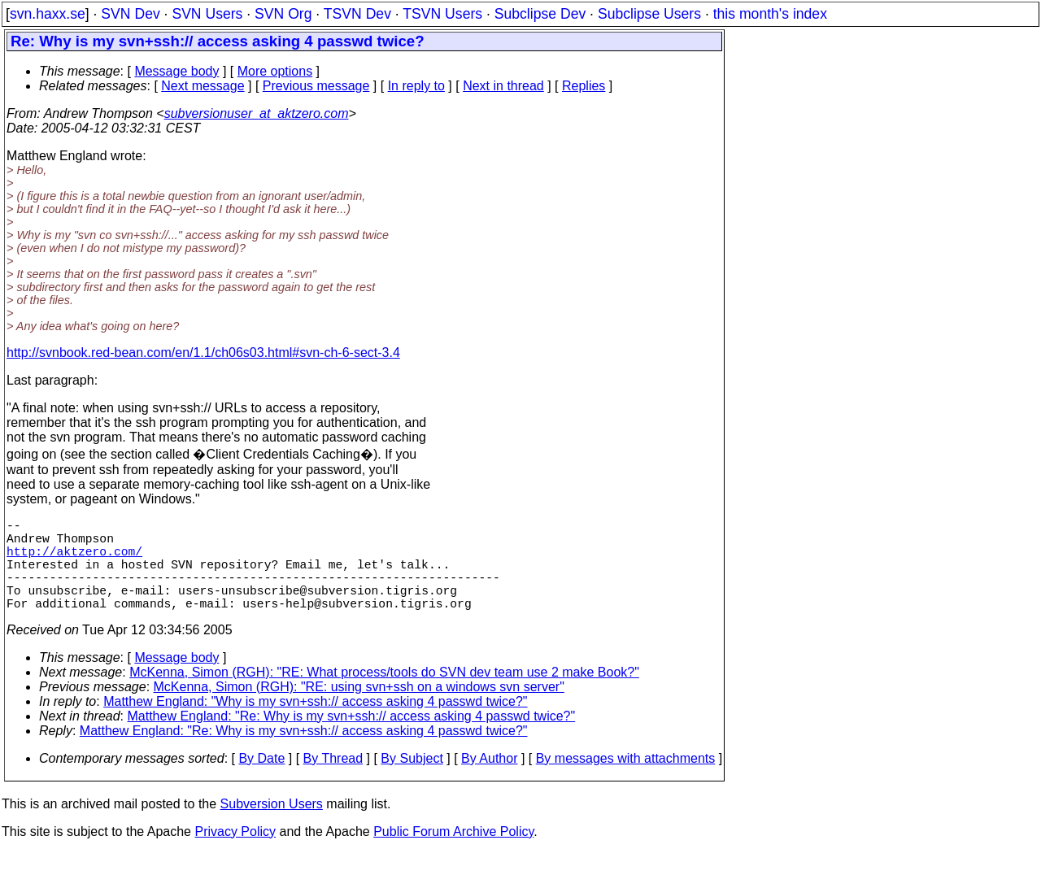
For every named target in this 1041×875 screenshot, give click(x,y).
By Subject (411, 781)
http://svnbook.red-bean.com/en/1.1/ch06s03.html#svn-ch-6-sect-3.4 (203, 352)
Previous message (316, 86)
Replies (583, 86)
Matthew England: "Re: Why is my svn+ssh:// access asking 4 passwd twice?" (352, 739)
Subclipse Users (649, 14)
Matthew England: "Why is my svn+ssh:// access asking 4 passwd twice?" (315, 724)
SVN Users (207, 14)
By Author (489, 781)
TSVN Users (442, 14)
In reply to (416, 86)
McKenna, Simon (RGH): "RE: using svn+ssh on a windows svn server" (359, 709)
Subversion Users (271, 827)
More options (275, 71)
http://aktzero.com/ (74, 560)
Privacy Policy (235, 854)
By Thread (333, 781)
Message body (176, 71)
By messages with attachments (626, 781)
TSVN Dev (357, 14)
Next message (202, 86)
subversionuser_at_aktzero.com (256, 113)
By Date (261, 781)
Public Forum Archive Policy (453, 854)
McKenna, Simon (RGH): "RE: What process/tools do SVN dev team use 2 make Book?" (384, 695)
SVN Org (283, 14)
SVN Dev (130, 14)
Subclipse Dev (540, 14)
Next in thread (503, 86)
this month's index (770, 14)
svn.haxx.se (47, 14)
